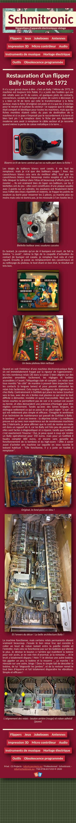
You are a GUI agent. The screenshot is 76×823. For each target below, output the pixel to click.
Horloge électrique (57, 54)
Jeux (28, 38)
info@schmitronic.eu (24, 768)
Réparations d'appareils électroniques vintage (41, 28)
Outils (16, 62)
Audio (63, 46)
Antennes (58, 38)
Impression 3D (18, 46)
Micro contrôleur (44, 46)
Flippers (16, 38)
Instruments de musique (23, 54)
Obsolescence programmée (43, 62)
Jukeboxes (41, 38)
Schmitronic (40, 19)
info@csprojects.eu (32, 766)
